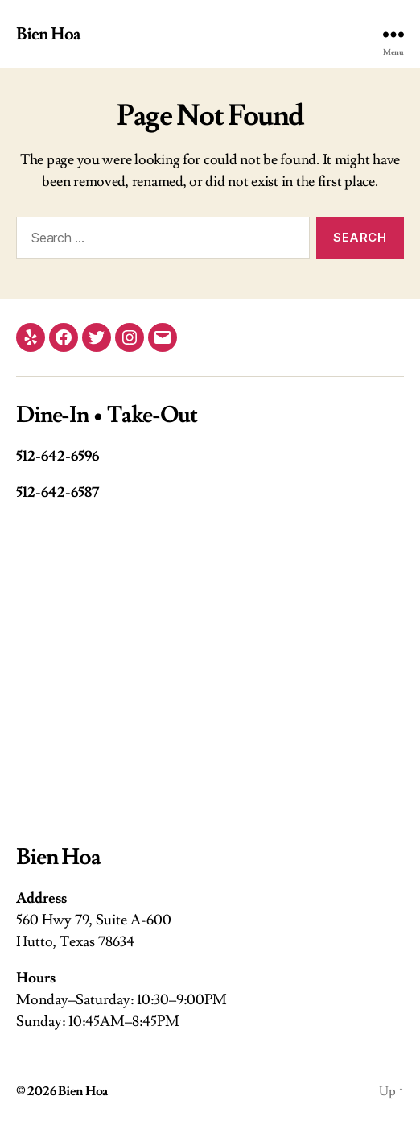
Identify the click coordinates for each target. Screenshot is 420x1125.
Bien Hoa (48, 34)
